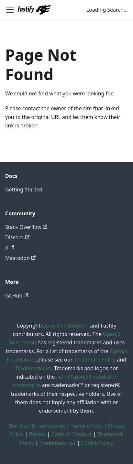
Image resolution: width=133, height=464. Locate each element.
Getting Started (23, 189)
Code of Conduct (71, 434)
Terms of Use (86, 425)
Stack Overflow (26, 227)
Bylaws (37, 434)
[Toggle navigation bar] (10, 10)
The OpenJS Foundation (36, 425)
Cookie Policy (97, 443)
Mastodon (20, 258)
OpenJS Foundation (65, 325)
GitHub (16, 295)
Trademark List (33, 368)
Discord (17, 237)
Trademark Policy (95, 359)
